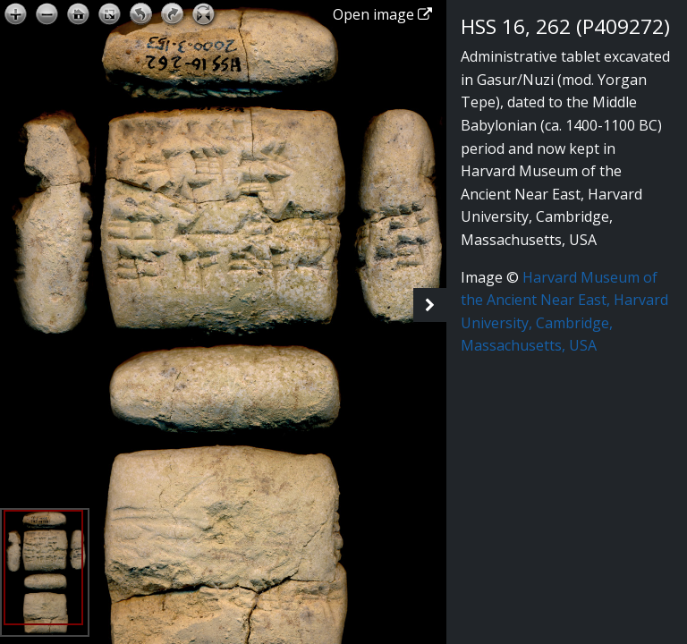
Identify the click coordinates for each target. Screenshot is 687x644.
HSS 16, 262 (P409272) (565, 26)
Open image (382, 14)
